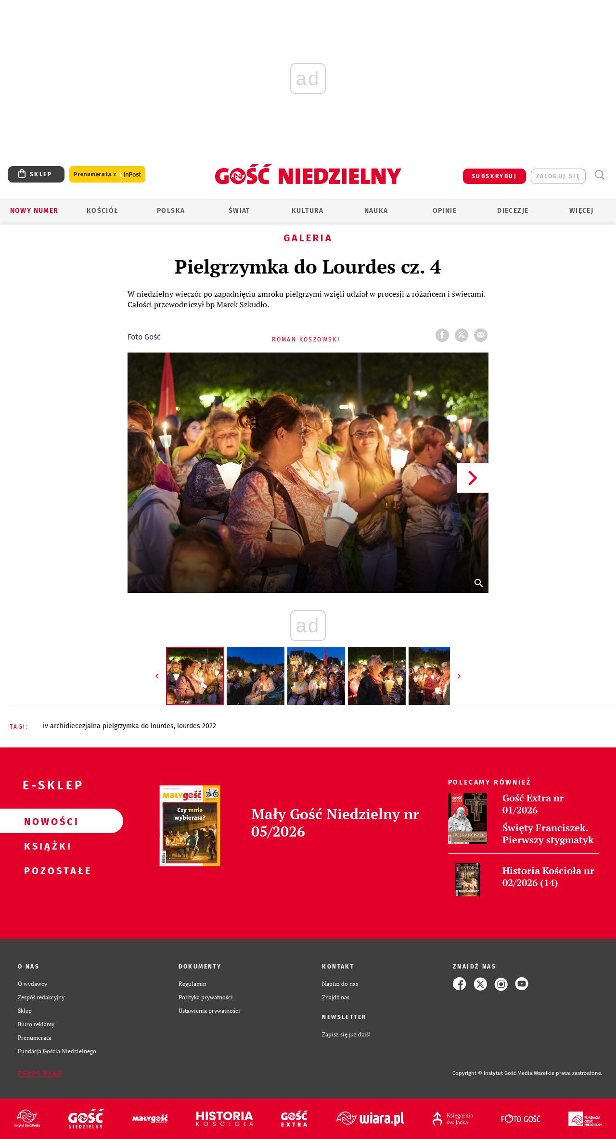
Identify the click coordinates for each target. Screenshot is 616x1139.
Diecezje (512, 211)
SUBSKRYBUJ (494, 176)
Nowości (46, 821)
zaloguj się (558, 176)
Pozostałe (46, 870)
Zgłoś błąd (40, 1073)
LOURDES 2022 (196, 726)
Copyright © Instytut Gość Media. (493, 1073)
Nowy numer (34, 211)
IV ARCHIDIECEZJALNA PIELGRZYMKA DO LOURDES (108, 726)
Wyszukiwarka (599, 175)
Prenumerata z (107, 174)
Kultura (308, 211)
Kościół (103, 211)
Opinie (445, 211)
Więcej (581, 211)
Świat (239, 211)
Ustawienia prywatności (209, 1010)
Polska (171, 211)
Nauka (376, 211)
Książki (46, 845)
